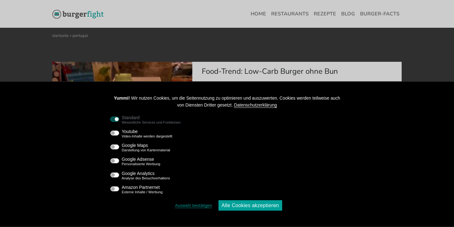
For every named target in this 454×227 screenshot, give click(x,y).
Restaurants (290, 13)
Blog (348, 13)
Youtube (147, 133)
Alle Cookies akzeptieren (250, 205)
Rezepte (325, 13)
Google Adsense (141, 161)
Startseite (60, 35)
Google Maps (146, 147)
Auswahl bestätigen (193, 205)
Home (258, 13)
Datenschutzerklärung (255, 105)
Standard (151, 119)
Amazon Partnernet (142, 189)
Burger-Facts (379, 13)
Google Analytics (146, 175)
